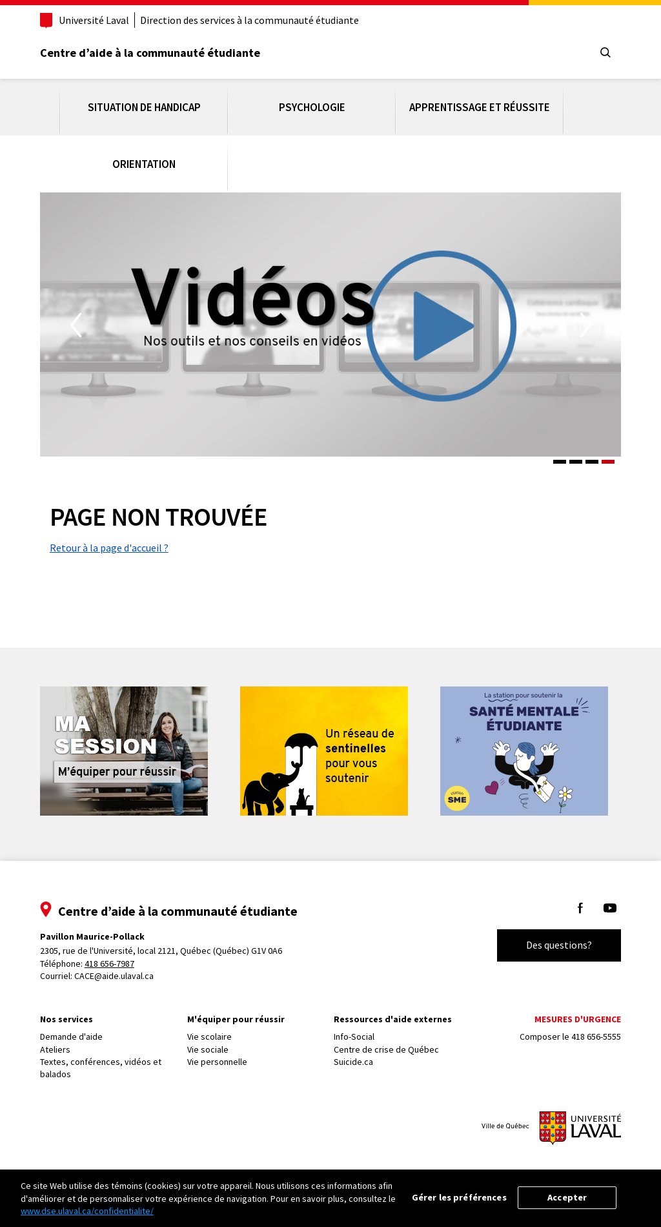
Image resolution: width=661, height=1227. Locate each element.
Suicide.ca (353, 1055)
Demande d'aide (78, 1030)
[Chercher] (598, 52)
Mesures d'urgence (570, 1012)
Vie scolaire (212, 1030)
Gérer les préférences (459, 1197)
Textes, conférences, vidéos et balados (107, 1061)
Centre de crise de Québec (386, 1042)
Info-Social (354, 1030)
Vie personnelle (220, 1055)
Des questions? (552, 938)
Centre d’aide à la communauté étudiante (157, 52)
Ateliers (62, 1042)
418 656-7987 (116, 956)
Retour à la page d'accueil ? (116, 541)
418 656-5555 (589, 1030)
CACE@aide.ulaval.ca (121, 969)
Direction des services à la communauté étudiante (256, 20)
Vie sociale (211, 1042)
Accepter (567, 1197)
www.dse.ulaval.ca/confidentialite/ (87, 1211)
